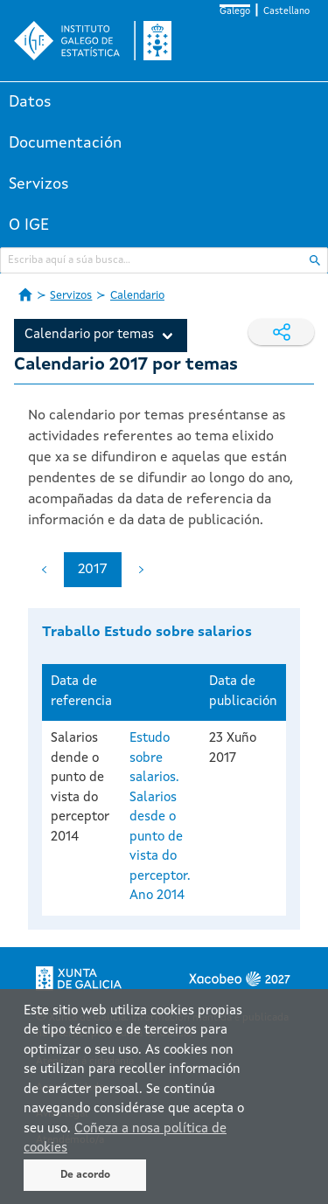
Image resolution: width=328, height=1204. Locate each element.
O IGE (29, 225)
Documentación (65, 143)
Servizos (39, 184)
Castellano (286, 12)
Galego (235, 12)
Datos (30, 102)
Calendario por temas (89, 335)
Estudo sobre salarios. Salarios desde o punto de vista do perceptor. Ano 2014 (160, 817)
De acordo (85, 1175)
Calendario (137, 295)
